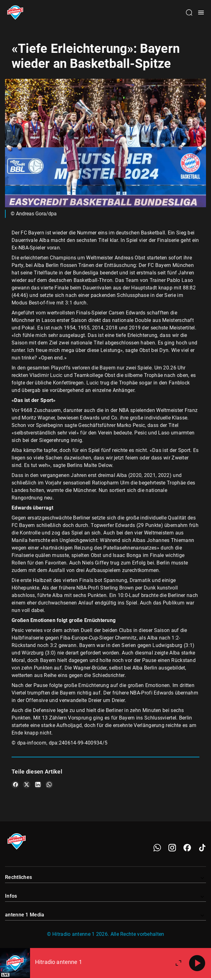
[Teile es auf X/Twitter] (26, 784)
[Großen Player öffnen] (178, 963)
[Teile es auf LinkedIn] (38, 784)
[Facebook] (187, 847)
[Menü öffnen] (201, 13)
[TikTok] (202, 847)
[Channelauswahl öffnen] (189, 13)
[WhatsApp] (157, 847)
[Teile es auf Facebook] (15, 784)
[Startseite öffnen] (15, 12)
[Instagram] (172, 847)
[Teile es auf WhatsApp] (49, 784)
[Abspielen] (197, 963)
